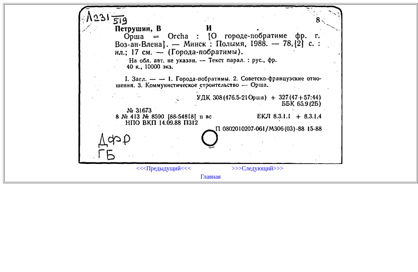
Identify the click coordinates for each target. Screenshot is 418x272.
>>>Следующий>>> (257, 168)
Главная (210, 176)
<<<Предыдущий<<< (163, 168)
